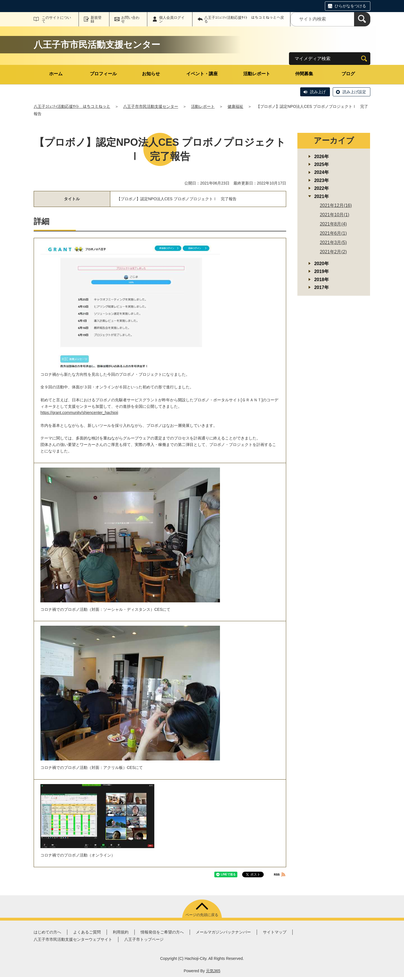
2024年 (321, 172)
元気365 (213, 971)
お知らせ (151, 73)
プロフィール (103, 73)
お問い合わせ (130, 19)
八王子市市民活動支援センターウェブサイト (73, 939)
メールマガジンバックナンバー (223, 932)
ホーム (56, 73)
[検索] (362, 19)
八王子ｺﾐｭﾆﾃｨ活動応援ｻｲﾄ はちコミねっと (72, 106)
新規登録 (96, 19)
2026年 (321, 156)
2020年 (321, 263)
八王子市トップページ (144, 939)
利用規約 (120, 932)
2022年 (321, 188)
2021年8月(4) (333, 224)
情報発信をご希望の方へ (162, 932)
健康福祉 (235, 106)
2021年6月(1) (333, 233)
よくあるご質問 (87, 932)
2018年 (321, 279)
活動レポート (256, 73)
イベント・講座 (202, 73)
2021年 (321, 196)
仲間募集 (304, 73)
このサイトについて (56, 19)
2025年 (321, 164)
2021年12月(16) (336, 205)
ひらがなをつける (350, 6)
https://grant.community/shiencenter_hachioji (79, 412)
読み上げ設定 (354, 92)
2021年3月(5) (333, 242)
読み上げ (318, 92)
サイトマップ (274, 932)
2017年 (321, 287)
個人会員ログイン (172, 19)
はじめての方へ (47, 932)
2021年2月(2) (333, 251)
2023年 (321, 180)
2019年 (321, 271)
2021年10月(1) (334, 214)
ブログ (348, 73)
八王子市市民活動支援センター (150, 106)
